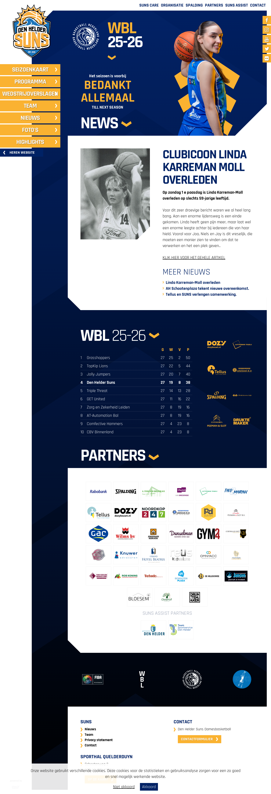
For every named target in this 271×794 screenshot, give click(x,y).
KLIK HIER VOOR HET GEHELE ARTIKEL (194, 257)
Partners (214, 5)
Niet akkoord (124, 787)
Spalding (194, 5)
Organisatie (172, 5)
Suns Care (149, 5)
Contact (258, 5)
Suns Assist (236, 5)
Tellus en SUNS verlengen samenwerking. (201, 294)
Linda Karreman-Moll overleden (193, 282)
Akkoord (149, 787)
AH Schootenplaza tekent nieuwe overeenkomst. (207, 288)
